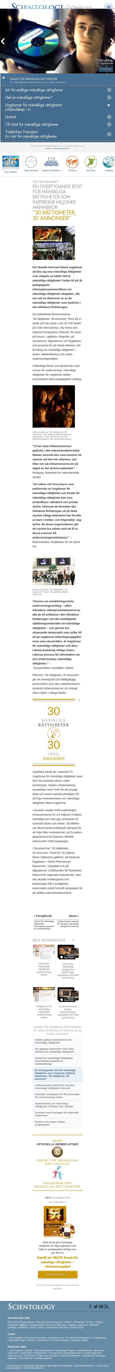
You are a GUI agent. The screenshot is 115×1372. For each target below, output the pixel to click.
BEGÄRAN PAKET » (57, 1274)
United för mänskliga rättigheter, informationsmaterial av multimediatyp (54, 1061)
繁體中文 (24, 1325)
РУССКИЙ (13, 1325)
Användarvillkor (14, 1368)
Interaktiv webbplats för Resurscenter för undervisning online (57, 1096)
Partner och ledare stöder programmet (50, 1123)
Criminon (72, 163)
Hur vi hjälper (11, 172)
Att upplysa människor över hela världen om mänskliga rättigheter (54, 1050)
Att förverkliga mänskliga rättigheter (34, 90)
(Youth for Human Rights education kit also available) (57, 1286)
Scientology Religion (65, 1350)
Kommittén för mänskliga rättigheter (36, 1358)
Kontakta (75, 1340)
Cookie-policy (102, 1365)
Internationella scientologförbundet (65, 1353)
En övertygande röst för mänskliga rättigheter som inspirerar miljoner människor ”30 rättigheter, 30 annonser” (55, 1074)
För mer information (60, 1340)
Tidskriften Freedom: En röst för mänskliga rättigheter (31, 134)
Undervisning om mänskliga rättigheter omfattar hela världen (54, 1105)
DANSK (68, 1322)
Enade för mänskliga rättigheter (65, 1355)
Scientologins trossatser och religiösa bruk (44, 1338)
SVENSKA (82, 1325)
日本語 (99, 1322)
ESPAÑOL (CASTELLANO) (31, 1327)
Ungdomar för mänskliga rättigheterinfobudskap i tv (33, 107)
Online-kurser (42, 1340)
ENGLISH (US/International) (21, 1322)
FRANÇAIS (79, 1322)
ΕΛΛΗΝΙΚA (51, 1327)
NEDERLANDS (37, 1325)
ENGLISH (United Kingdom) (49, 1322)
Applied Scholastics (51, 163)
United (10, 117)
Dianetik (28, 1350)
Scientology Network (43, 1350)
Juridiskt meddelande (33, 1368)
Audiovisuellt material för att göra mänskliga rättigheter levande (55, 1087)
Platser (85, 1340)
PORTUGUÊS (76, 1327)
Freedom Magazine (92, 1353)
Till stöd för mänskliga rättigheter (31, 124)
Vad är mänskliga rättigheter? (29, 97)
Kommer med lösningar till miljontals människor (57, 1114)
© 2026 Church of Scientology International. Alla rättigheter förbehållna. (39, 1365)
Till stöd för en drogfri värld (36, 1355)
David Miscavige (84, 1350)
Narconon (90, 163)
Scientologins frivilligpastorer (33, 1353)
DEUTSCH (51, 1325)
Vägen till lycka (31, 163)
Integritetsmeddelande (83, 1365)
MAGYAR (61, 1325)
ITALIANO (63, 1327)
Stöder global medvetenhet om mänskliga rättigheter (53, 1041)
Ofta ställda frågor (17, 1340)
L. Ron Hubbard (15, 1338)
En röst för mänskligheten (78, 1338)
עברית (89, 1321)
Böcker (31, 1340)
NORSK (72, 1325)
